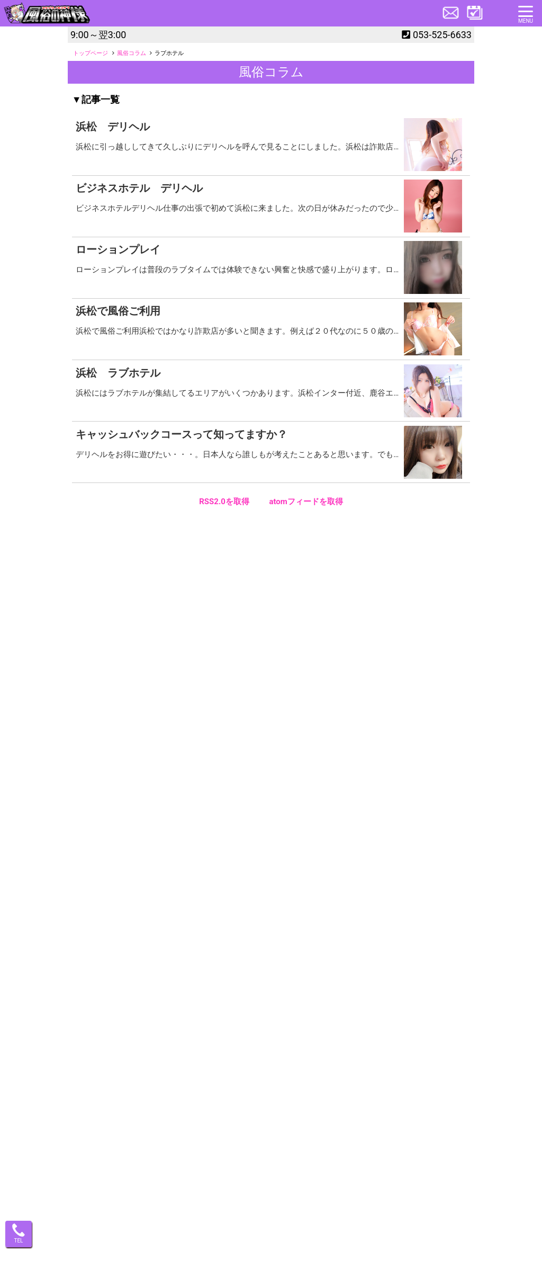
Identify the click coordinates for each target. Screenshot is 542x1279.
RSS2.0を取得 (224, 501)
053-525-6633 (442, 34)
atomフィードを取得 (305, 501)
